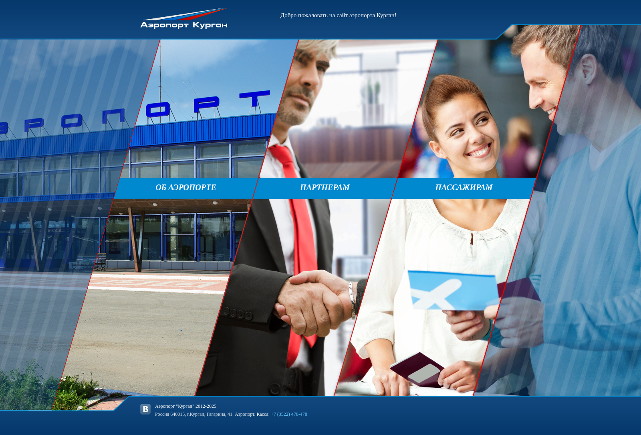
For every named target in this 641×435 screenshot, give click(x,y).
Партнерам (325, 187)
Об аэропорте (185, 187)
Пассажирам (463, 187)
